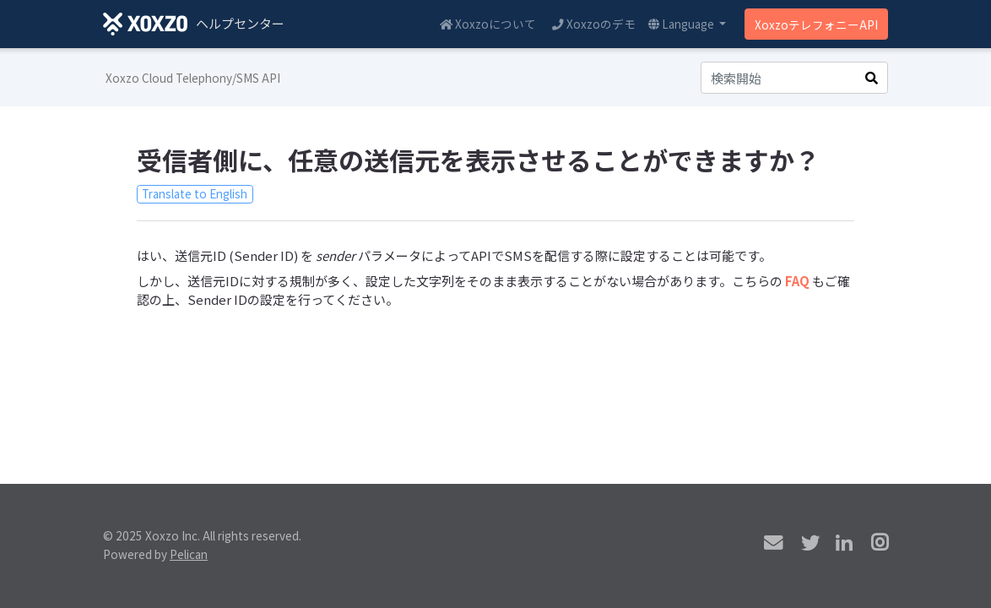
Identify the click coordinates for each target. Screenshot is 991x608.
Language (682, 23)
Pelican (189, 554)
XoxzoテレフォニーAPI (816, 24)
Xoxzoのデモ (594, 23)
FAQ (797, 281)
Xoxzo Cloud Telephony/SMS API (193, 77)
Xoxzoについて (488, 23)
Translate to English (194, 193)
